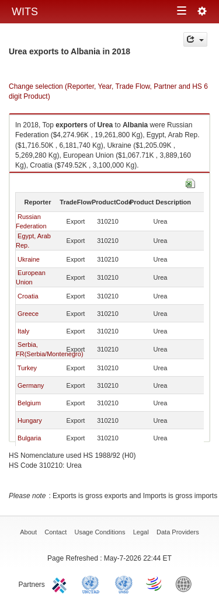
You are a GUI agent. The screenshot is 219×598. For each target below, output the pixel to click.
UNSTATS (123, 583)
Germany (31, 385)
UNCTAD (93, 583)
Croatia (28, 296)
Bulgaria (29, 437)
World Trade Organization (154, 583)
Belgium (29, 402)
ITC (61, 583)
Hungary (30, 420)
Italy (23, 331)
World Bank (186, 583)
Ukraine (29, 259)
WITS (25, 12)
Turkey (27, 367)
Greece (28, 313)
